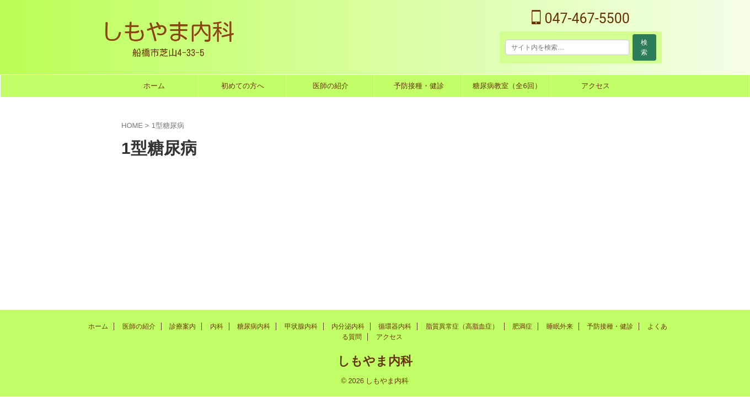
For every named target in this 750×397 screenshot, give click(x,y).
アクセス (595, 86)
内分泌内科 (348, 326)
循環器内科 (394, 326)
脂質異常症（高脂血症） (462, 326)
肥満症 (522, 326)
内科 (216, 326)
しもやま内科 (375, 361)
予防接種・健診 (419, 86)
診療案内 (182, 326)
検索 (644, 47)
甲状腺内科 (301, 326)
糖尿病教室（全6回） (507, 86)
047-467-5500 (581, 18)
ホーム (154, 86)
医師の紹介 (331, 86)
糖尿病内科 (253, 326)
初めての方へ (242, 86)
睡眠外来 (560, 326)
